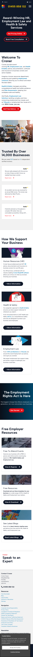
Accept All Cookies (15, 647)
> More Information (13, 284)
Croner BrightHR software (21, 273)
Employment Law (16, 67)
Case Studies (4, 597)
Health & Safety (7, 86)
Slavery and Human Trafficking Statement (12, 617)
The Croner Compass (7, 624)
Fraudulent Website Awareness (9, 626)
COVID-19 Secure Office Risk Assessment (12, 619)
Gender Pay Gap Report (7, 615)
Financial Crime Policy (7, 622)
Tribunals (7, 102)
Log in (30, 2)
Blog (2, 595)
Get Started (15, 410)
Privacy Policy (5, 610)
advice (9, 316)
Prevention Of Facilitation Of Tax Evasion (12, 621)
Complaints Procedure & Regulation (10, 611)
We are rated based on (16, 160)
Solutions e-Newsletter (7, 599)
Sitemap (3, 601)
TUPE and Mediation (13, 352)
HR (25, 264)
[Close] (28, 636)
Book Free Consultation (15, 39)
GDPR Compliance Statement (9, 613)
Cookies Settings (15, 652)
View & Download (11, 502)
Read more (8, 178)
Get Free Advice (9, 109)
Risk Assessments (11, 90)
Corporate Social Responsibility (9, 608)
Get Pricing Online (15, 34)
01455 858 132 (17, 6)
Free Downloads (5, 594)
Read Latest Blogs (12, 537)
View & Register (11, 467)
